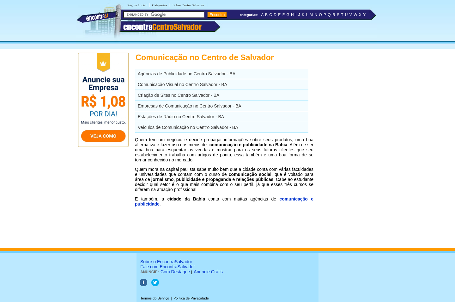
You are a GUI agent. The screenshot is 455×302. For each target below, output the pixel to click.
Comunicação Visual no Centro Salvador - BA (182, 84)
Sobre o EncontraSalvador (166, 261)
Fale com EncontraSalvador (167, 266)
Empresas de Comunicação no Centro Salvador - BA (189, 105)
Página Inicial (137, 5)
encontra (162, 27)
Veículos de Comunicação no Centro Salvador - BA (188, 127)
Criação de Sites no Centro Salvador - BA (178, 95)
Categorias (159, 5)
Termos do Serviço (154, 298)
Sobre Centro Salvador (188, 5)
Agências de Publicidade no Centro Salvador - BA (186, 73)
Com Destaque (175, 271)
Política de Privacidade (191, 298)
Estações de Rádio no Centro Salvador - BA (181, 116)
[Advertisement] (346, 146)
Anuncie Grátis (208, 271)
